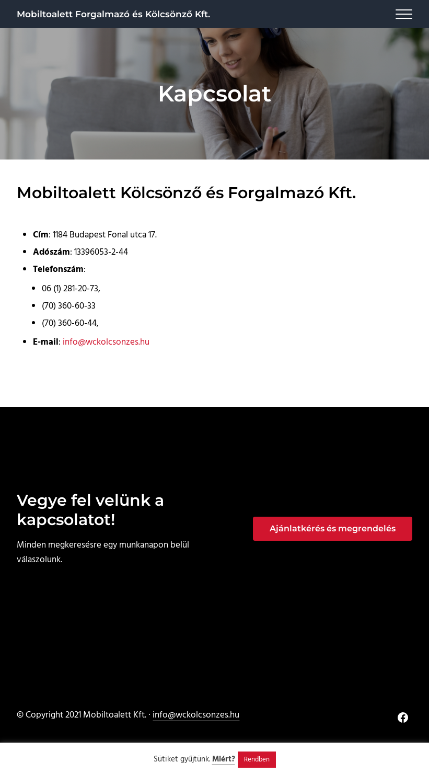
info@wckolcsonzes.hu (106, 342)
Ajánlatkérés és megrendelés (333, 528)
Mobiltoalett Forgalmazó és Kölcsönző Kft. (113, 13)
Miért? (223, 759)
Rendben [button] (257, 759)
